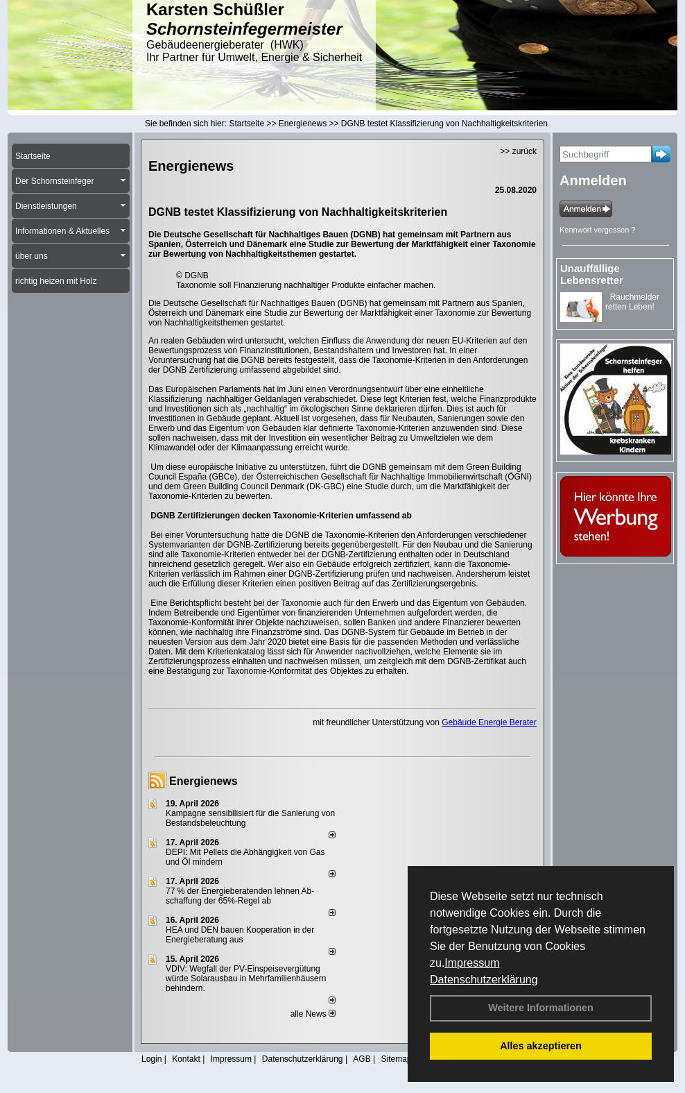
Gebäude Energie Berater (489, 722)
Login (151, 1059)
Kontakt (186, 1059)
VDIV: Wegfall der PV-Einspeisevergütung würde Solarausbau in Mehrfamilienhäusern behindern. (246, 978)
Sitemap (396, 1059)
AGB (361, 1059)
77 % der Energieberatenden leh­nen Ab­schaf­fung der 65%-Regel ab (240, 896)
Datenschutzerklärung (484, 979)
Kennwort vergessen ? (597, 230)
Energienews (203, 781)
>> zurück (518, 151)
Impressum (471, 963)
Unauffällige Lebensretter (591, 274)
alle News (313, 1014)
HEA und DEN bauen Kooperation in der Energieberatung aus (240, 934)
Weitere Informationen (540, 1007)
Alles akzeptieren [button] (541, 1045)
